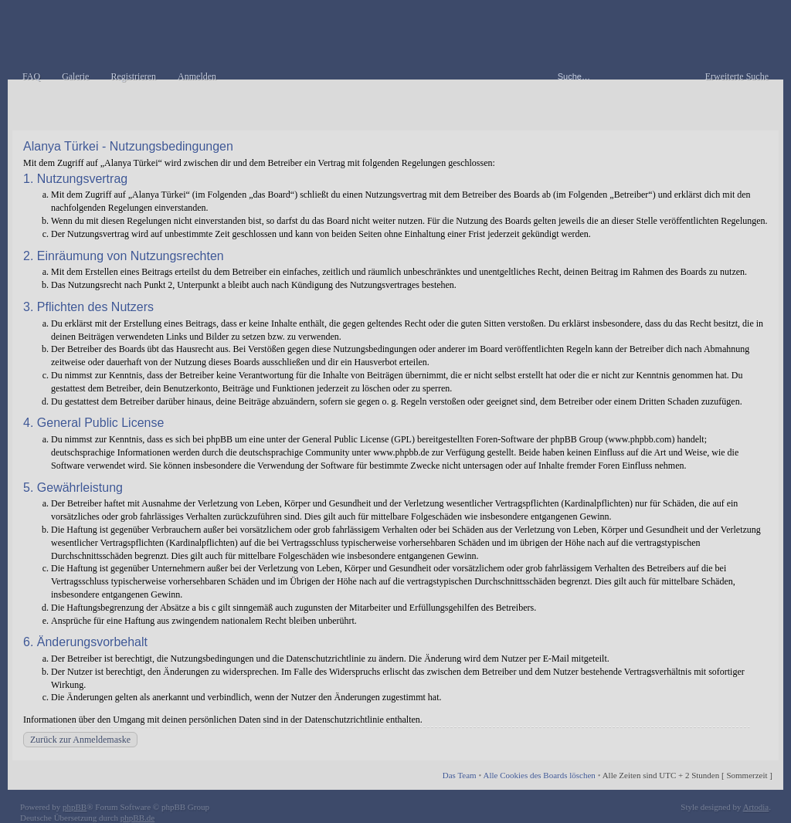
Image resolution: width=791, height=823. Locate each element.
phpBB (75, 806)
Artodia (756, 806)
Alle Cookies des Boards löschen (539, 775)
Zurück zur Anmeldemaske (80, 739)
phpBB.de (137, 817)
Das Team (460, 775)
